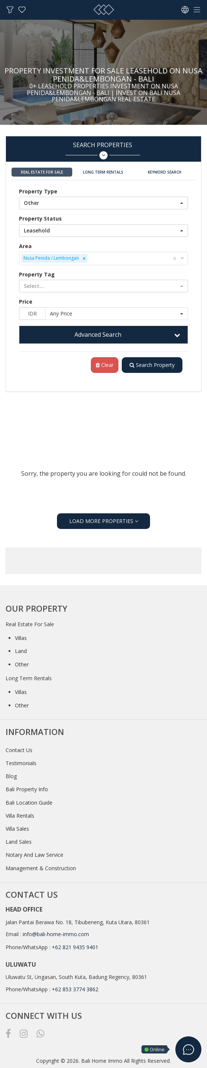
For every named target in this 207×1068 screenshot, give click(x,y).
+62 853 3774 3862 (75, 989)
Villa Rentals (20, 815)
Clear (105, 364)
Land (21, 651)
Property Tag (37, 274)
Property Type (38, 191)
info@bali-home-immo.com (56, 934)
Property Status (40, 218)
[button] (103, 203)
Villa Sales (17, 828)
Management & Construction (41, 868)
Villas (21, 637)
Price (25, 301)
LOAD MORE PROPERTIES (103, 521)
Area (25, 246)
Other (22, 664)
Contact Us (19, 750)
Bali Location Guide (29, 802)
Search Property (152, 364)
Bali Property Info (27, 789)
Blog (11, 776)
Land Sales (19, 841)
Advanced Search (97, 334)
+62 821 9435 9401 (75, 947)
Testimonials (21, 763)
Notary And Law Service (34, 854)
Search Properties (102, 150)
